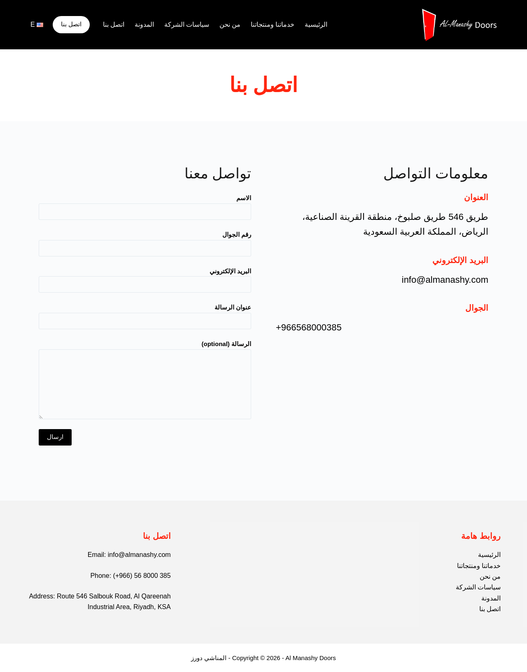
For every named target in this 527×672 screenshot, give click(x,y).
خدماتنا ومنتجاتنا (272, 24)
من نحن (229, 24)
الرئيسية (316, 24)
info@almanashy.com (139, 554)
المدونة (144, 24)
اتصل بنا (113, 24)
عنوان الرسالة (145, 314)
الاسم (145, 204)
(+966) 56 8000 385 (142, 575)
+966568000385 (309, 327)
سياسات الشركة (186, 24)
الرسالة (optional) (145, 379)
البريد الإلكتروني (145, 278)
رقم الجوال (145, 241)
